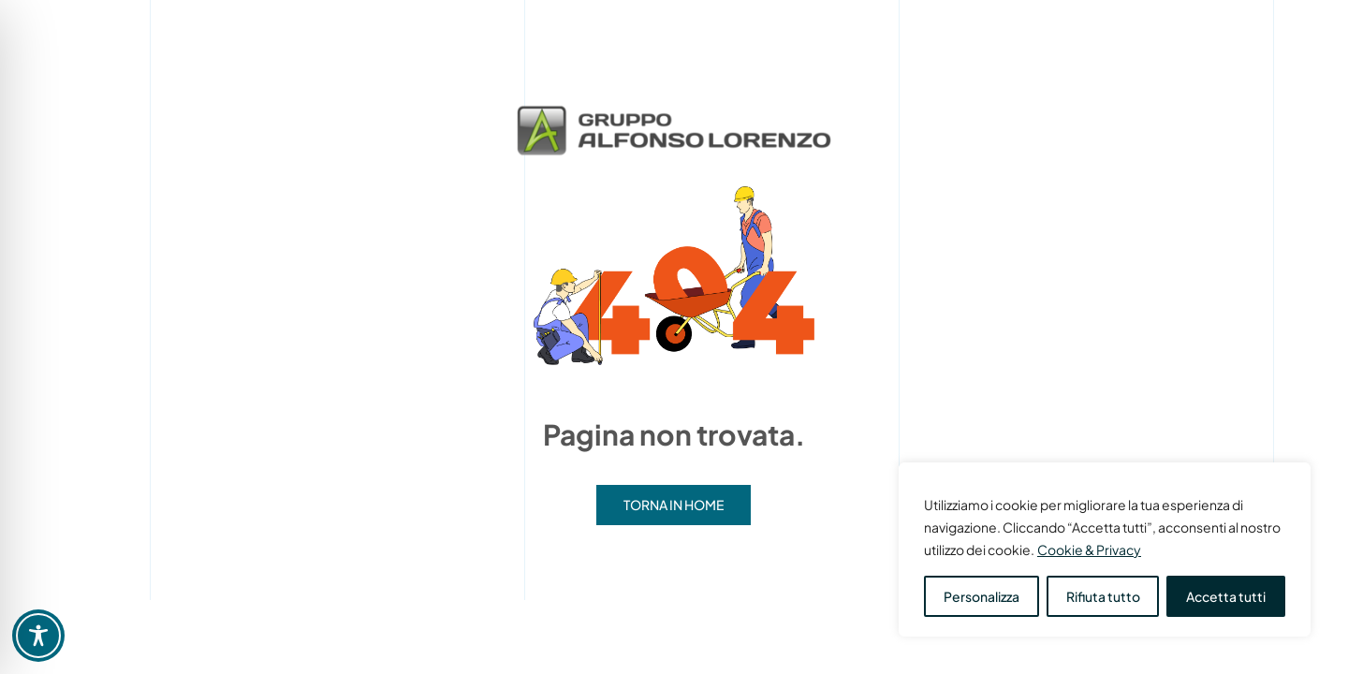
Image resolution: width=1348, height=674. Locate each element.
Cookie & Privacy (1089, 549)
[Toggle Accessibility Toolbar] (38, 635)
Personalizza (981, 596)
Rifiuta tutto (1103, 596)
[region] (1105, 549)
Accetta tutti (1226, 596)
